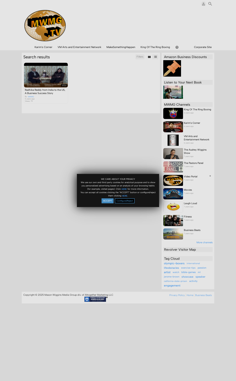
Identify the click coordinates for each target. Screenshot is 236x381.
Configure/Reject (125, 201)
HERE (124, 189)
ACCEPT (107, 201)
